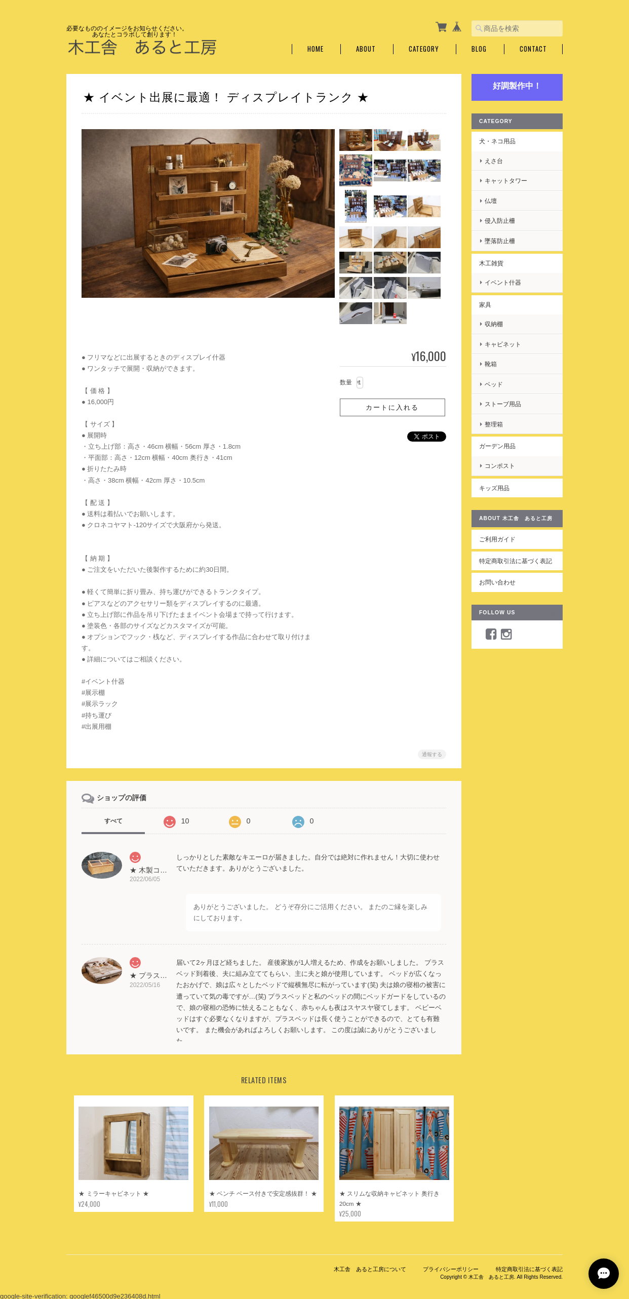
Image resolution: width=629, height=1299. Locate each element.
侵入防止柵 (500, 220)
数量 (346, 382)
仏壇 (491, 201)
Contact (533, 49)
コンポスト (500, 465)
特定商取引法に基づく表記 (515, 561)
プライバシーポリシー (451, 1270)
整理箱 (494, 424)
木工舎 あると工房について (370, 1270)
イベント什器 (503, 282)
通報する (432, 754)
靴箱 (491, 364)
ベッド (494, 384)
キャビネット (503, 344)
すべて (113, 820)
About (366, 49)
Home (315, 49)
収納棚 (494, 324)
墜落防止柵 (500, 241)
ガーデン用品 (497, 446)
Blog (479, 49)
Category (424, 49)
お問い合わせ (497, 582)
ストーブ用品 (503, 404)
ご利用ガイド (497, 539)
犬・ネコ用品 (497, 141)
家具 (485, 304)
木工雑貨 (491, 263)
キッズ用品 (494, 488)
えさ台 (494, 161)
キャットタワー (506, 180)
